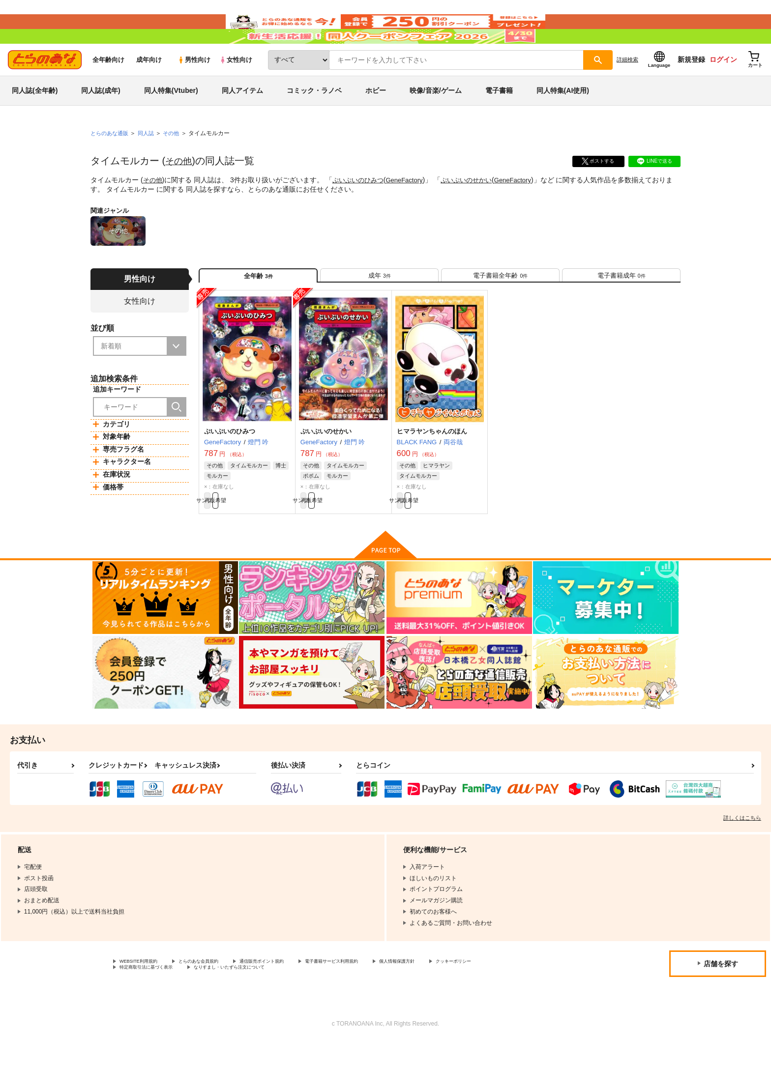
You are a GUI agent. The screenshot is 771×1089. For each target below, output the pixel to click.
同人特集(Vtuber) (171, 120)
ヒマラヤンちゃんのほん (432, 469)
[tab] (379, 309)
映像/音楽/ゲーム (436, 120)
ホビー (375, 120)
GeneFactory (411, 209)
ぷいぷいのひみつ (361, 209)
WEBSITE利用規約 (144, 1005)
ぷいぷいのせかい (476, 209)
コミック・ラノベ (314, 120)
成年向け (149, 89)
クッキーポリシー (143, 1013)
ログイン (723, 89)
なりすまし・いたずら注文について (327, 1013)
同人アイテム (242, 120)
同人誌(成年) (100, 120)
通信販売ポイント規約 (294, 1005)
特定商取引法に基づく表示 (223, 1013)
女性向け (235, 89)
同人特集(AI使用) (562, 120)
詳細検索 (627, 89)
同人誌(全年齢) (35, 120)
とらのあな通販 (111, 162)
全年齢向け (108, 89)
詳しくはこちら (742, 861)
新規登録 (691, 89)
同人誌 (150, 162)
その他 (180, 190)
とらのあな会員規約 (217, 1005)
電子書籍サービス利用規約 (380, 1005)
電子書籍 (499, 120)
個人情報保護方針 (460, 1005)
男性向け (194, 89)
